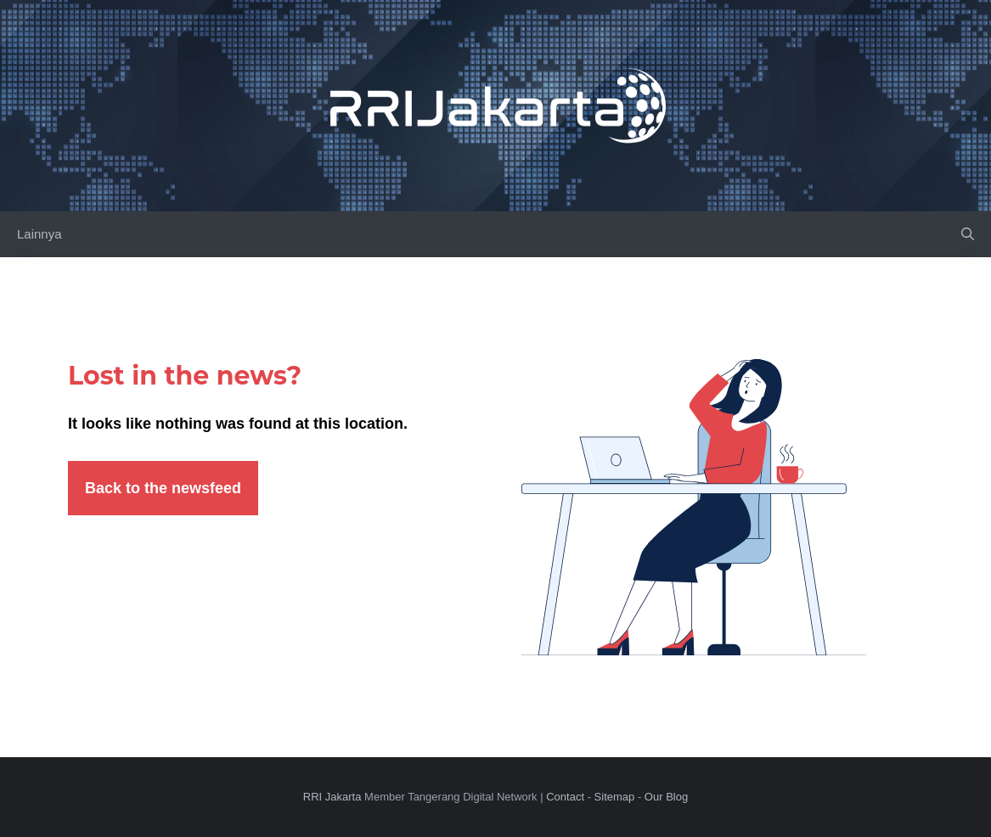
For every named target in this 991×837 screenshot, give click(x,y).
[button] (967, 234)
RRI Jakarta (332, 796)
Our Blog (666, 796)
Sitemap (614, 796)
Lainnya (39, 234)
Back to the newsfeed (163, 488)
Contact (565, 796)
